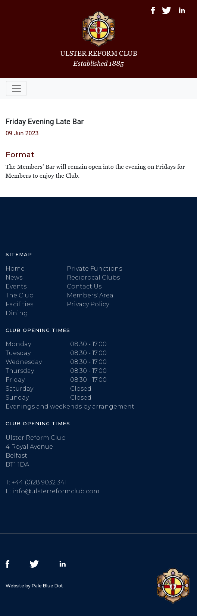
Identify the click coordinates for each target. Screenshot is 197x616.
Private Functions (94, 268)
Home (15, 268)
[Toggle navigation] (16, 88)
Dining (17, 313)
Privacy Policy (88, 304)
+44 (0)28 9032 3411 (40, 482)
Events (16, 286)
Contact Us (84, 286)
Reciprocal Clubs (93, 277)
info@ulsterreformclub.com (56, 491)
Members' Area (90, 295)
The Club (20, 295)
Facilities (19, 304)
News (14, 277)
